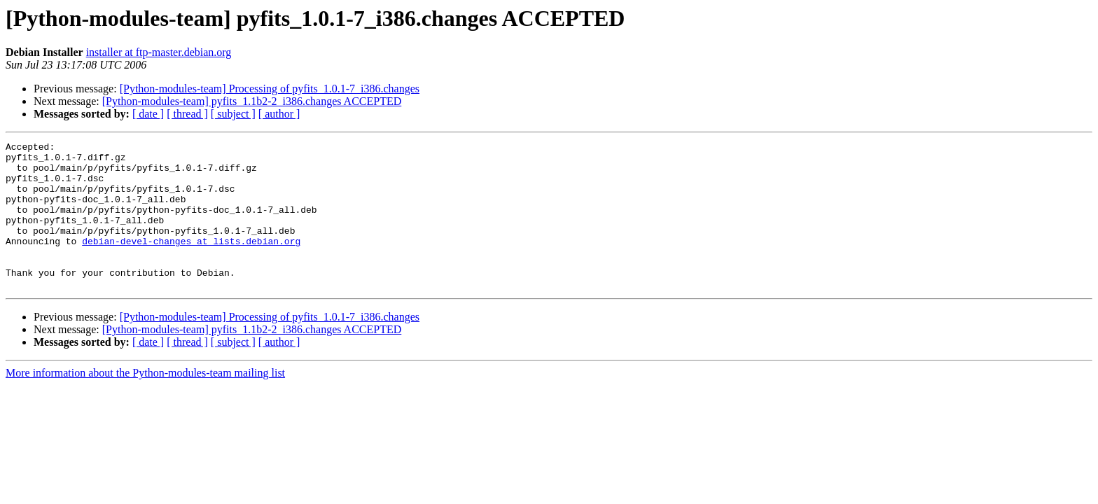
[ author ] (279, 114)
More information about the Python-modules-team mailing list (145, 402)
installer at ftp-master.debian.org (159, 52)
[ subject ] (233, 114)
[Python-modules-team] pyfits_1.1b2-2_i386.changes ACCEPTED (252, 101)
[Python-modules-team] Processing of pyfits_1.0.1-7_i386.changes (269, 88)
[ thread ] (187, 114)
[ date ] (148, 114)
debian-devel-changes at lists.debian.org (191, 261)
